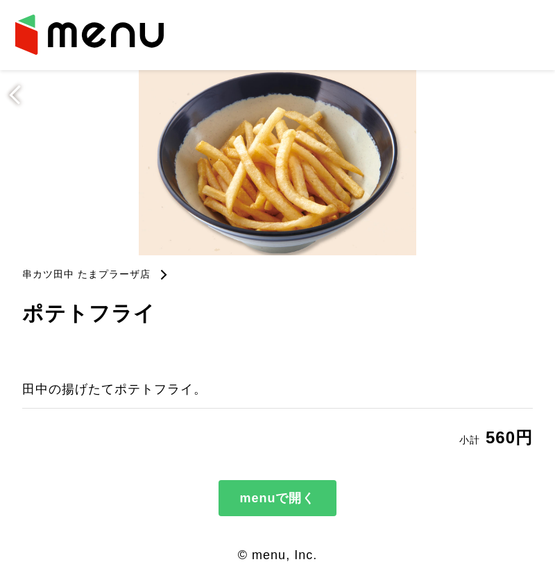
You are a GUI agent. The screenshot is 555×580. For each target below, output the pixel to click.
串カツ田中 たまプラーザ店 (86, 274)
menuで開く (277, 498)
